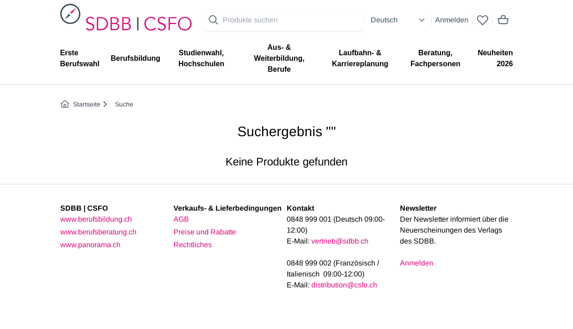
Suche (124, 104)
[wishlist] (483, 20)
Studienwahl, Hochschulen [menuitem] (201, 58)
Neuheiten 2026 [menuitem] (495, 58)
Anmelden (451, 20)
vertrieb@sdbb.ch (339, 241)
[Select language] (399, 20)
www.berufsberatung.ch (98, 232)
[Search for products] (291, 20)
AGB (181, 219)
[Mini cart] (503, 20)
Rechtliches (192, 245)
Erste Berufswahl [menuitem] (80, 58)
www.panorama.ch (90, 245)
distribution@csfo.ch (344, 285)
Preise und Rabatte (204, 232)
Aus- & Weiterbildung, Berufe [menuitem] (279, 58)
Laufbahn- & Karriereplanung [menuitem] (360, 58)
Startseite (80, 104)
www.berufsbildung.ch (96, 219)
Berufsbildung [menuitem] (135, 58)
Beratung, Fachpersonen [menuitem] (435, 58)
